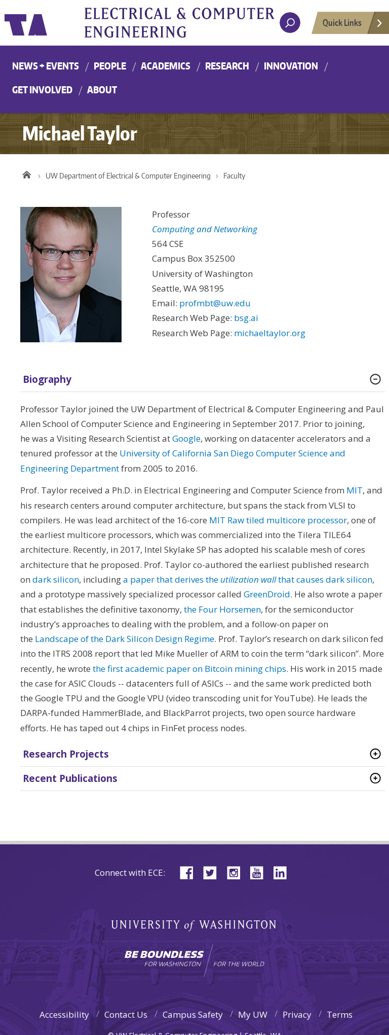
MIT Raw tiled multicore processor (278, 520)
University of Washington (46, 23)
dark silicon (55, 579)
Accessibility (64, 1014)
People (110, 65)
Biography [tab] (47, 379)
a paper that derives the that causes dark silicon (247, 579)
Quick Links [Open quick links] (353, 25)
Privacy (297, 1014)
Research (227, 65)
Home (26, 173)
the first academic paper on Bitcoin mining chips (189, 668)
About (102, 89)
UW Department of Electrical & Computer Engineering (128, 176)
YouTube (260, 872)
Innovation (291, 65)
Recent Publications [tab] (70, 778)
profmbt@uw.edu (215, 303)
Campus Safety (193, 1014)
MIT (354, 490)
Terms (340, 1014)
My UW (252, 1014)
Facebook (190, 872)
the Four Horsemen (222, 609)
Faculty (234, 176)
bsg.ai (246, 318)
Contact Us (125, 1014)
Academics (165, 65)
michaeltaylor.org (269, 333)
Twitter (213, 872)
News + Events (45, 65)
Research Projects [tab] (66, 754)
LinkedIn (283, 872)
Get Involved (42, 89)
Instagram (237, 872)
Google (186, 438)
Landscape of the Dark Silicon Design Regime (124, 639)
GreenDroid (267, 594)
